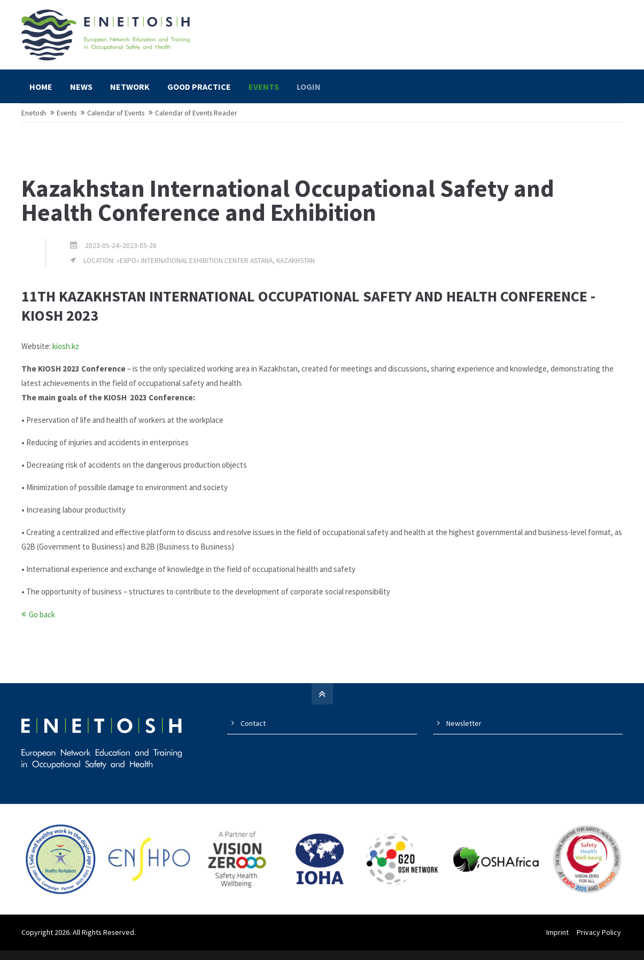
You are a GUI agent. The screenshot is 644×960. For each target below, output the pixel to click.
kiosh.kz (65, 355)
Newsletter (464, 732)
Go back (42, 623)
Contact (253, 732)
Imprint (559, 942)
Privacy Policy (600, 942)
